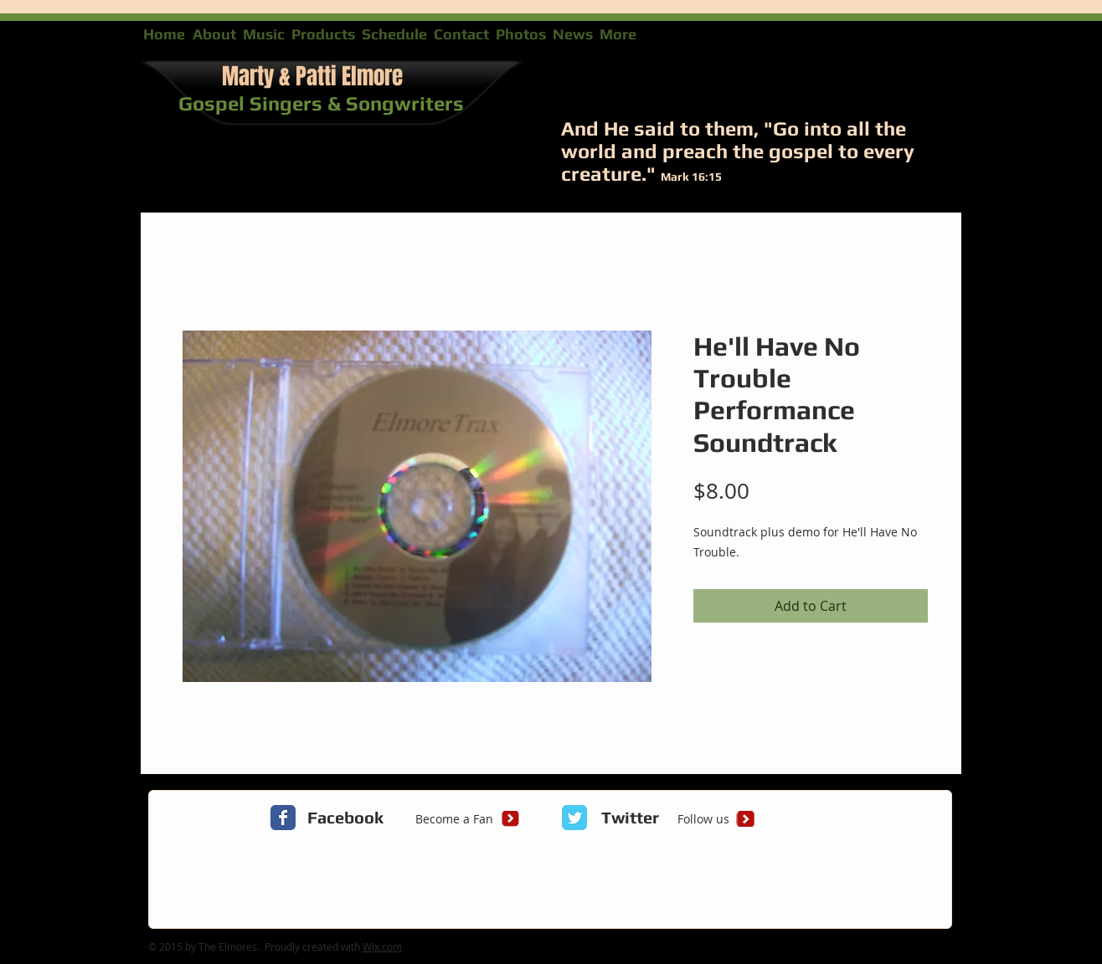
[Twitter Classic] (574, 817)
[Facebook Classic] (283, 817)
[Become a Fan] (454, 819)
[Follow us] (703, 819)
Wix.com (382, 946)
